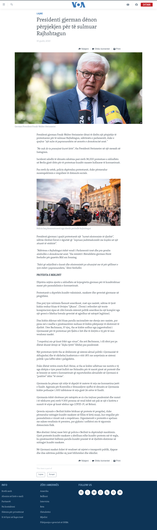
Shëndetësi (45, 512)
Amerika (44, 491)
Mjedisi (43, 517)
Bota (42, 507)
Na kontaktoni (8, 507)
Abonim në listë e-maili (12, 496)
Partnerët (6, 502)
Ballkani (44, 496)
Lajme (40, 13)
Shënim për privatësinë (13, 512)
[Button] (83, 49)
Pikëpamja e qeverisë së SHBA (54, 522)
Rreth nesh (7, 491)
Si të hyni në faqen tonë (12, 517)
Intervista (44, 502)
